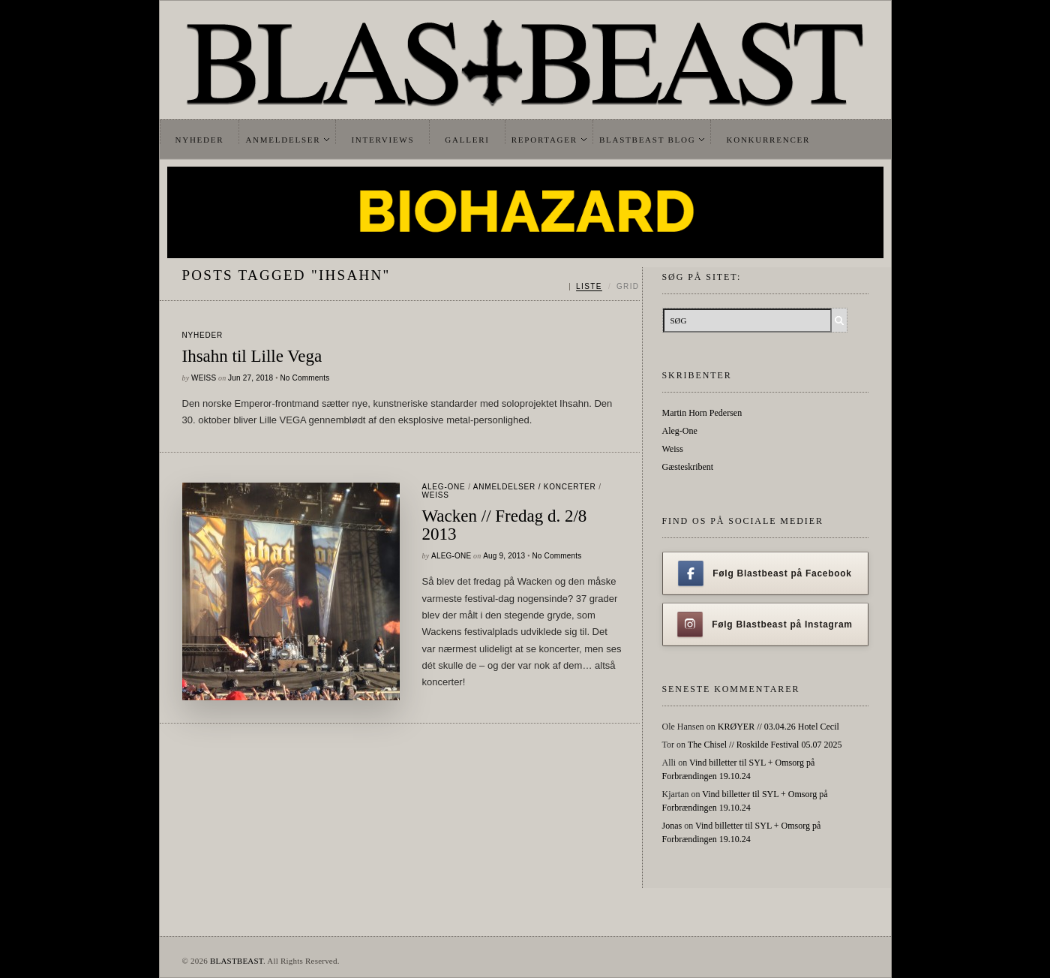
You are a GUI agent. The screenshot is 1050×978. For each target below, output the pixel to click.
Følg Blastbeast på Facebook (764, 573)
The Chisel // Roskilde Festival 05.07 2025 (765, 744)
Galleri (467, 139)
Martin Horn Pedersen (702, 413)
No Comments (304, 378)
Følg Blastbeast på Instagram (765, 624)
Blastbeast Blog (647, 139)
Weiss (203, 378)
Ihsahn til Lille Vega (252, 356)
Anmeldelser (282, 139)
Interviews (382, 139)
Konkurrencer (768, 139)
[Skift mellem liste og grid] (604, 286)
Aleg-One (444, 487)
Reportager (545, 139)
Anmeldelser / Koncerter (534, 487)
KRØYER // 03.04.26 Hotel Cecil (778, 726)
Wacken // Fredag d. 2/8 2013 (504, 525)
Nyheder (200, 139)
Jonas (672, 825)
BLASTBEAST (236, 960)
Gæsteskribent (688, 467)
